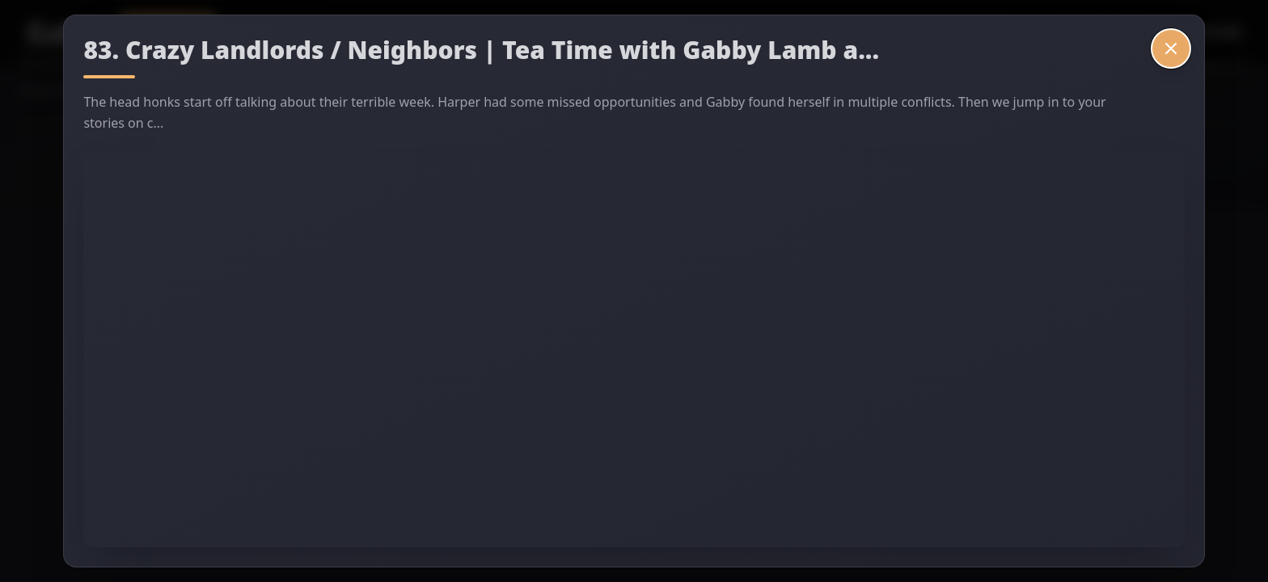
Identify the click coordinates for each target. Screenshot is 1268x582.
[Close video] (1171, 48)
